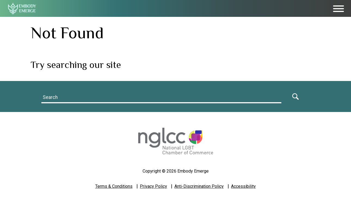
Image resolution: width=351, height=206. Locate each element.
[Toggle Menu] (338, 8)
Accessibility (243, 186)
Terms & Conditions (114, 186)
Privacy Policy (153, 186)
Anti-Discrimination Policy (199, 186)
